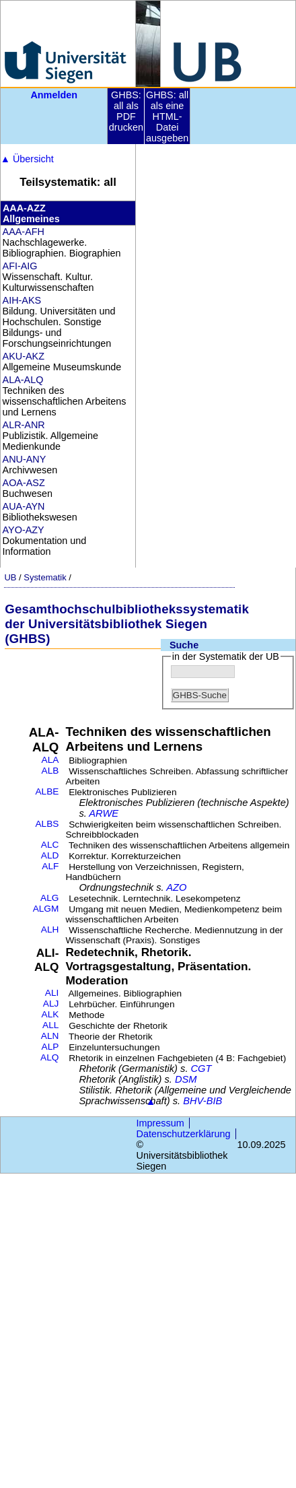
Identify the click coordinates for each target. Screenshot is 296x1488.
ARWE (103, 813)
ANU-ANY (24, 459)
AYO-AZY (23, 530)
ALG (49, 898)
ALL (50, 1025)
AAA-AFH (23, 231)
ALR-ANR (24, 424)
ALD (50, 855)
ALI (52, 993)
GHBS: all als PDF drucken (126, 111)
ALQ (49, 1057)
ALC (50, 845)
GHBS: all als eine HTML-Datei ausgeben (167, 116)
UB (10, 577)
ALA (50, 760)
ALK (50, 1014)
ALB (50, 771)
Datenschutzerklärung (184, 1133)
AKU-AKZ (23, 356)
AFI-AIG (20, 266)
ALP (50, 1047)
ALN (50, 1036)
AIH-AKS (22, 300)
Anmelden (53, 95)
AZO (176, 887)
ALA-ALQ (23, 379)
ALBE (47, 791)
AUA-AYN (24, 506)
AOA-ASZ (24, 482)
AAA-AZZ (24, 208)
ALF (50, 866)
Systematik (45, 577)
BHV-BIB (202, 1100)
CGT (201, 1068)
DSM (186, 1079)
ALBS (47, 824)
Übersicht (27, 159)
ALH (50, 929)
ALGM (46, 909)
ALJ (51, 1004)
